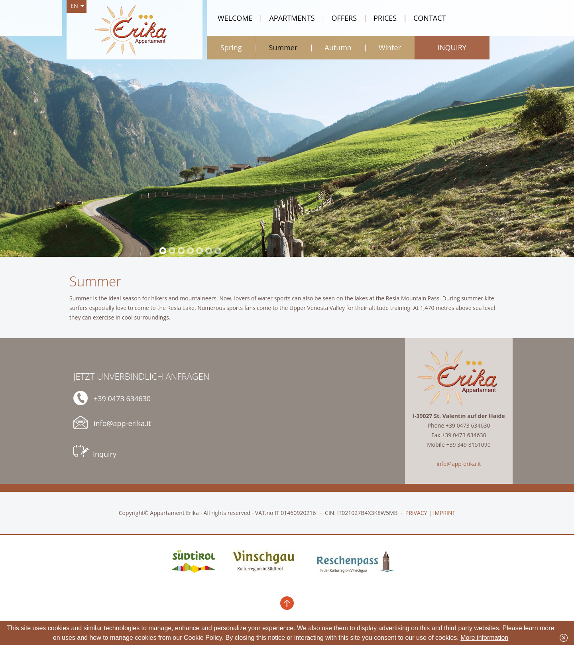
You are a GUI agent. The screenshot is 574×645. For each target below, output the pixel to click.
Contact (424, 18)
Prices (380, 18)
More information (484, 637)
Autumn (338, 47)
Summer (283, 47)
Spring (231, 47)
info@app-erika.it (112, 422)
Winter (390, 47)
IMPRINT (444, 513)
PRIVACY (416, 513)
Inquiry (94, 452)
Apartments (287, 18)
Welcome (235, 18)
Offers (339, 18)
